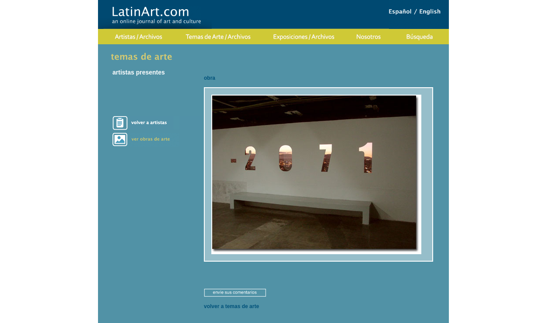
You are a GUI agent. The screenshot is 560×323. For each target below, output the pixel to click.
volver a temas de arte (231, 306)
